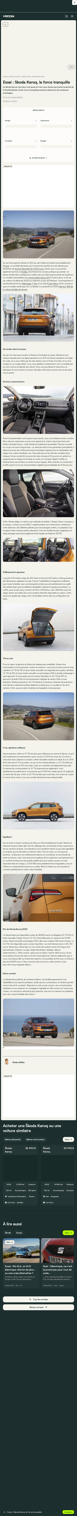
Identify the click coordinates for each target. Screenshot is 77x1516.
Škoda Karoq (38, 110)
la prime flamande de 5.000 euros (29, 269)
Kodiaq (24, 271)
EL (21, 1285)
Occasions (68, 1512)
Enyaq (6, 266)
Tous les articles (38, 1299)
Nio (17, 1285)
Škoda (8, 1148)
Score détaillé (38, 158)
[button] (20, 1150)
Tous (68, 1139)
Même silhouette (13, 1139)
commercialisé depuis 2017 (39, 277)
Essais (19, 1232)
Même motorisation (35, 1139)
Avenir (62, 1285)
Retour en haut (38, 1307)
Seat (55, 1285)
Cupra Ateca (52, 283)
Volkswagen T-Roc (29, 283)
